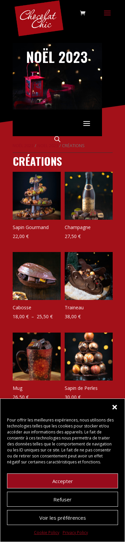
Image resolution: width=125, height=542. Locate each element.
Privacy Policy (75, 532)
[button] (114, 407)
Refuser (62, 499)
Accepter (62, 481)
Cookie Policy (46, 532)
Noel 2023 (47, 145)
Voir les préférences (62, 517)
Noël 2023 (23, 145)
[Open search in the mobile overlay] (57, 139)
